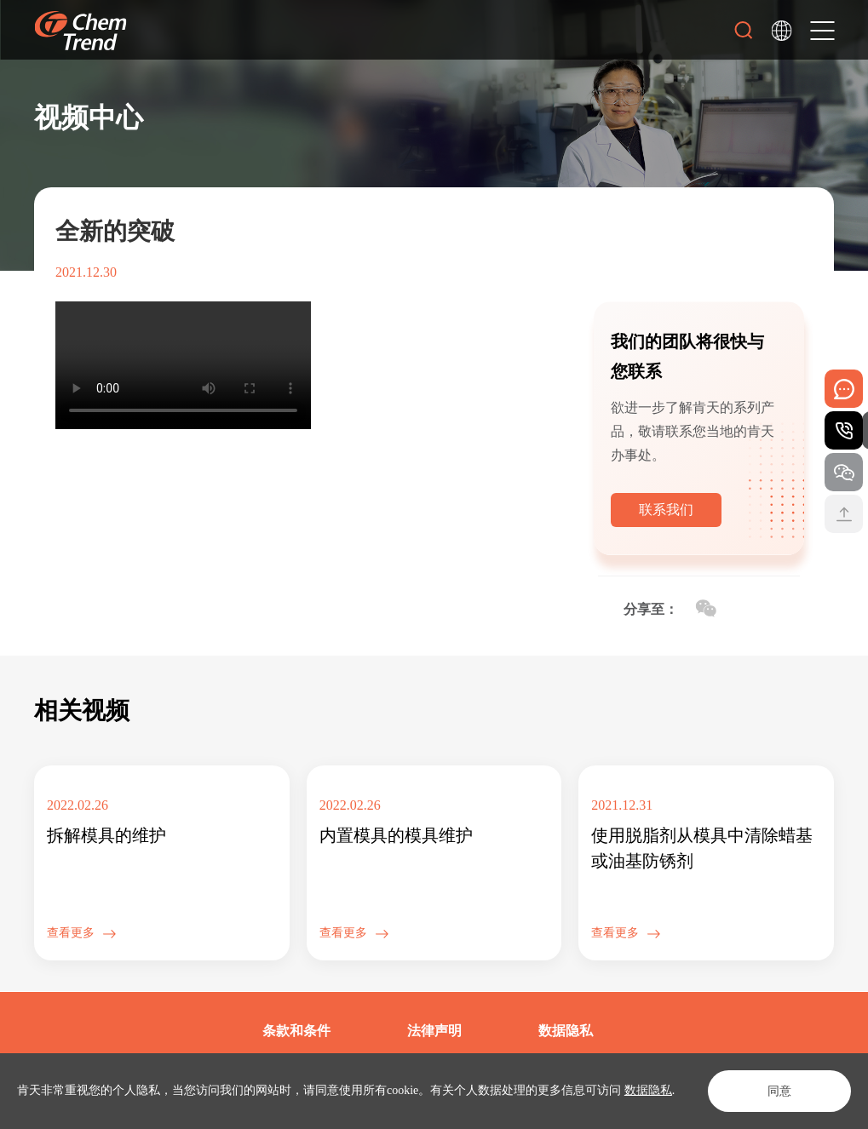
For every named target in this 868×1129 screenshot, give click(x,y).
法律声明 (434, 1030)
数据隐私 (648, 1090)
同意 (779, 1091)
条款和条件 (296, 1030)
